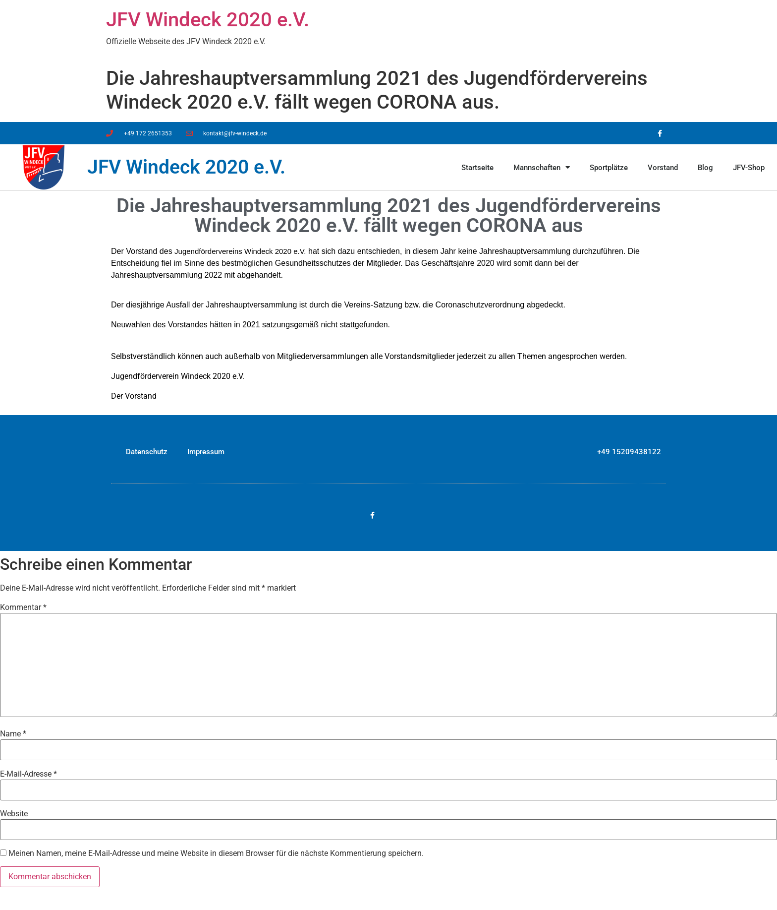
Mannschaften (541, 167)
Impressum (205, 451)
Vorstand (663, 167)
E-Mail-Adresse (28, 774)
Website (14, 814)
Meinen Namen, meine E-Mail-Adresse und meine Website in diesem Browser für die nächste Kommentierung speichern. (216, 853)
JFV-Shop (749, 167)
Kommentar (23, 607)
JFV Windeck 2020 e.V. (207, 19)
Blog (705, 167)
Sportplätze (609, 167)
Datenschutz (146, 451)
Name (13, 734)
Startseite (477, 167)
